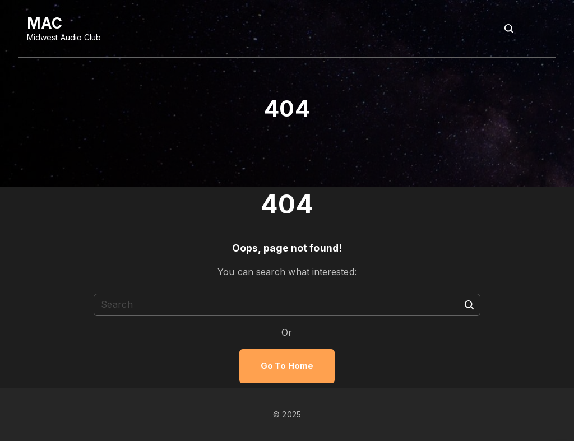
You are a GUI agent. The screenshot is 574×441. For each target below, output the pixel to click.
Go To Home (287, 366)
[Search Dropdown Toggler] (509, 29)
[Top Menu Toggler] (539, 29)
